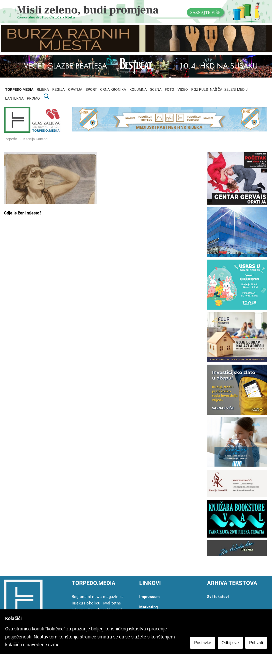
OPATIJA (75, 89)
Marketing (148, 607)
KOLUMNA (138, 89)
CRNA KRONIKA (113, 89)
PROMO (33, 98)
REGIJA (58, 89)
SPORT (91, 89)
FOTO (169, 89)
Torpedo (10, 139)
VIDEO (183, 89)
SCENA (155, 89)
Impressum (149, 596)
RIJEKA (43, 89)
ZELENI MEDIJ (236, 89)
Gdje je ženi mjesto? (22, 213)
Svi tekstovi (218, 596)
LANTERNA (14, 98)
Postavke (202, 643)
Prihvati (256, 643)
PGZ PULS (199, 89)
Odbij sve (230, 643)
